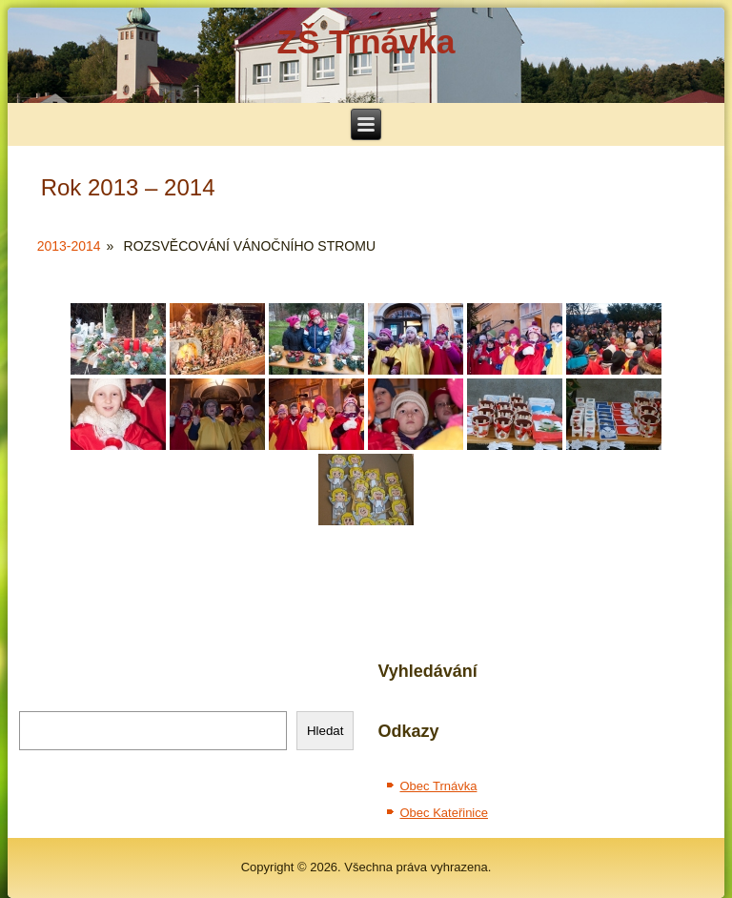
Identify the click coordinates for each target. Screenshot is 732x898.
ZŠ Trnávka (366, 41)
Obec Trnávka (438, 786)
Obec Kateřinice (443, 813)
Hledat (325, 731)
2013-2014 (69, 246)
